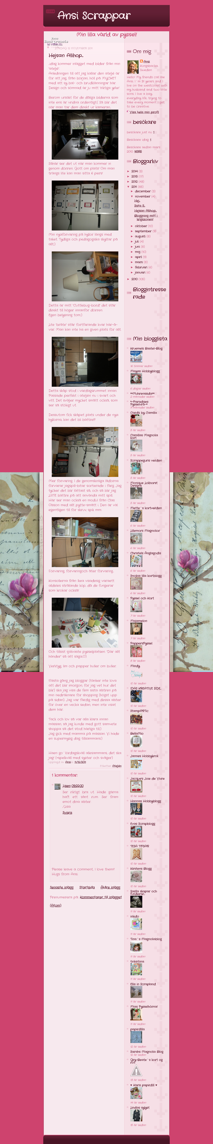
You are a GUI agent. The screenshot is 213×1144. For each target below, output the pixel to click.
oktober (141, 226)
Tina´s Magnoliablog (146, 939)
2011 (134, 187)
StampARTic (139, 711)
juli (137, 241)
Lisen (67, 786)
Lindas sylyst (139, 1108)
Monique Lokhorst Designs (143, 484)
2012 (135, 182)
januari (140, 272)
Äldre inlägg (110, 887)
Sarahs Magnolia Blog (146, 1052)
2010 (135, 279)
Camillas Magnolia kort (144, 436)
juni (138, 247)
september (144, 231)
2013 (135, 176)
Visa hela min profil (144, 112)
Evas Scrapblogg (142, 824)
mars (139, 262)
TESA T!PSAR (139, 846)
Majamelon (138, 621)
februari (141, 267)
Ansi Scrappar (93, 16)
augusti (141, 236)
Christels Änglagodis (145, 553)
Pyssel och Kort (142, 598)
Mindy (135, 666)
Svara (67, 812)
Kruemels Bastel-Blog (146, 348)
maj (138, 252)
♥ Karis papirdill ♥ (143, 1085)
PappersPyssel (141, 643)
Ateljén (116, 766)
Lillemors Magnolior (145, 531)
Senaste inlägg (61, 887)
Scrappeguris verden (146, 460)
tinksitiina (137, 961)
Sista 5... (139, 206)
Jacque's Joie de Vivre (147, 779)
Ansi (146, 62)
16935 (138, 151)
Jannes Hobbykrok (144, 756)
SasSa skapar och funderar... (143, 892)
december (143, 191)
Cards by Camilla (143, 413)
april (139, 257)
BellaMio (136, 733)
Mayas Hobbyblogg (145, 371)
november (143, 196)
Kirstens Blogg (141, 869)
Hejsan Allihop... (145, 211)
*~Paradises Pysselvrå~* (139, 403)
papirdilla (137, 1029)
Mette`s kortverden (146, 508)
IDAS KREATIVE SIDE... (145, 688)
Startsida (87, 887)
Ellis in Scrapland (143, 984)
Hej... (137, 201)
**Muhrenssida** (142, 394)
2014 (135, 171)
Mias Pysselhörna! (144, 1007)
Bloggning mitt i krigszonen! (145, 218)
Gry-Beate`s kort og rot (146, 1061)
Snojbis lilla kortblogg (146, 576)
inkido (134, 916)
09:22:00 (77, 786)
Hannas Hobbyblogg (145, 801)
